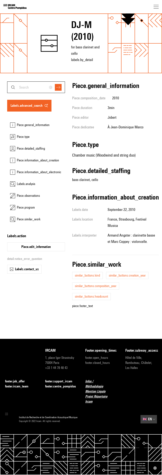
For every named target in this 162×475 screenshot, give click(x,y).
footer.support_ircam (61, 381)
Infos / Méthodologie (101, 383)
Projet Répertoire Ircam (101, 398)
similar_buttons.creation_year (127, 275)
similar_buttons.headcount (91, 296)
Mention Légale (98, 391)
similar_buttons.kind (87, 275)
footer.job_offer (17, 381)
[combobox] (36, 87)
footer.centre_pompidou (60, 386)
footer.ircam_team (19, 386)
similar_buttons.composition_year (95, 286)
